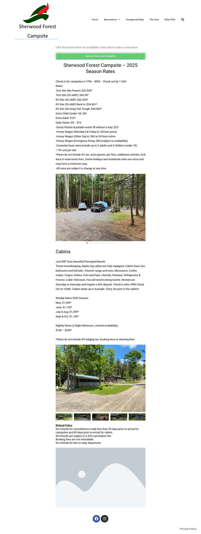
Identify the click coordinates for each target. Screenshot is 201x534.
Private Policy (188, 528)
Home (95, 19)
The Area (154, 19)
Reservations (112, 19)
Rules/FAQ (170, 19)
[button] (183, 20)
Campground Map (135, 19)
